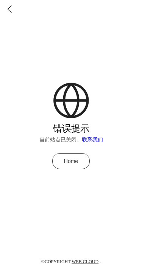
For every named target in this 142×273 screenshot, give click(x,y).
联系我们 (92, 140)
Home (71, 161)
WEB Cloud (85, 261)
